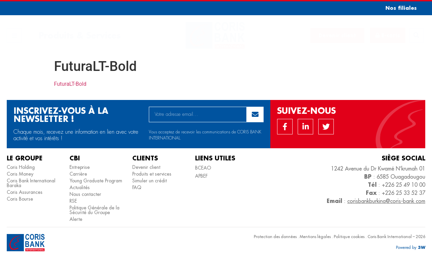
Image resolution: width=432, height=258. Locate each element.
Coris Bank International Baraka (31, 183)
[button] (398, 8)
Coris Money (20, 174)
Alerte (76, 219)
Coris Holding (21, 167)
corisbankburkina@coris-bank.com (386, 201)
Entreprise (80, 167)
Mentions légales (315, 236)
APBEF (201, 176)
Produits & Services (79, 35)
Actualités (80, 187)
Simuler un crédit (149, 181)
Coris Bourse (20, 199)
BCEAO (203, 168)
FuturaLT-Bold (70, 84)
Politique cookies (349, 236)
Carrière (78, 174)
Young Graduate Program (96, 181)
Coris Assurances (25, 192)
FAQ (136, 187)
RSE (73, 201)
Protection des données (275, 236)
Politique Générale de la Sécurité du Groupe (94, 210)
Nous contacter (85, 194)
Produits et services (151, 174)
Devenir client (146, 167)
